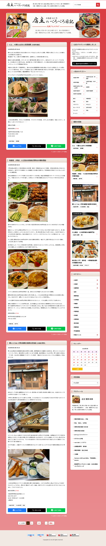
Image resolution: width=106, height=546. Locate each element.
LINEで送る (56, 146)
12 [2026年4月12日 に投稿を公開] (96, 357)
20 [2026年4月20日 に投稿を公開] (74, 362)
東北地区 (76, 323)
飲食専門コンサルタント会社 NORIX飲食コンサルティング (86, 465)
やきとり (88, 104)
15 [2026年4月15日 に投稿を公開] (81, 359)
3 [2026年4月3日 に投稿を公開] (88, 354)
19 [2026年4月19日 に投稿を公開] (96, 359)
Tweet (36, 146)
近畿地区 (76, 288)
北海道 (76, 315)
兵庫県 (87, 87)
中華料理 (11, 323)
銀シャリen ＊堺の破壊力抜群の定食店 (27, 343)
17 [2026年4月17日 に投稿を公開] (89, 359)
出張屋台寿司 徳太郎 (80, 446)
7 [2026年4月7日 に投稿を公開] (77, 357)
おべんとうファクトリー (81, 434)
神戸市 (16, 323)
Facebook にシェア (17, 146)
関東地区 (76, 296)
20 (39, 523)
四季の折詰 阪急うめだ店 (81, 427)
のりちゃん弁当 (78, 438)
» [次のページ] (46, 523)
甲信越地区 (77, 331)
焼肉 (87, 101)
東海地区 (76, 307)
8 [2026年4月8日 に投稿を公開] (81, 357)
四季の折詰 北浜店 (79, 431)
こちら (17, 128)
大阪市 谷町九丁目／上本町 (77, 87)
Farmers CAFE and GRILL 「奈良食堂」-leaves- (85, 459)
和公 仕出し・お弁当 (80, 423)
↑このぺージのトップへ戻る (59, 152)
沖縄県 (76, 303)
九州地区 (76, 300)
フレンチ (75, 110)
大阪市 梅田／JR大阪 (91, 82)
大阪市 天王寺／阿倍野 (90, 77)
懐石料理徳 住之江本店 (81, 450)
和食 (24, 505)
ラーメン (75, 113)
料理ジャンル (77, 335)
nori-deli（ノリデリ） (80, 442)
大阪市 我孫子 (76, 91)
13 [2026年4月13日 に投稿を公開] (74, 359)
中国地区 (76, 311)
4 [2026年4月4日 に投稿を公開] (92, 354)
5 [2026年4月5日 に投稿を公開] (96, 354)
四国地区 (76, 327)
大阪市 (76, 280)
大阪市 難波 (11, 141)
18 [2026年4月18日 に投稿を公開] (92, 359)
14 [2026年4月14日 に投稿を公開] (77, 359)
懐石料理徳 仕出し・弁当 (81, 419)
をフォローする (86, 63)
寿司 (74, 98)
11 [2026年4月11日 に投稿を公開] (92, 357)
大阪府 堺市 (11, 505)
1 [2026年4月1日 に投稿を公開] (81, 354)
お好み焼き (89, 107)
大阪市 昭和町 (89, 91)
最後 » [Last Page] (51, 523)
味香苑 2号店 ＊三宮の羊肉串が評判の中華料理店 (27, 160)
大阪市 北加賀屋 (77, 94)
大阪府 (76, 284)
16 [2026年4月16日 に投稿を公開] (85, 359)
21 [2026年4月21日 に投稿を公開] (77, 362)
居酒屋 (17, 141)
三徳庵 (76, 454)
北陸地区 (76, 319)
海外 (75, 292)
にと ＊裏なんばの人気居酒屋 (24, 44)
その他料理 (18, 505)
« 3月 (77, 369)
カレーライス (76, 107)
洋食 (87, 110)
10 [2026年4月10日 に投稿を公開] (89, 357)
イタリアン (76, 104)
